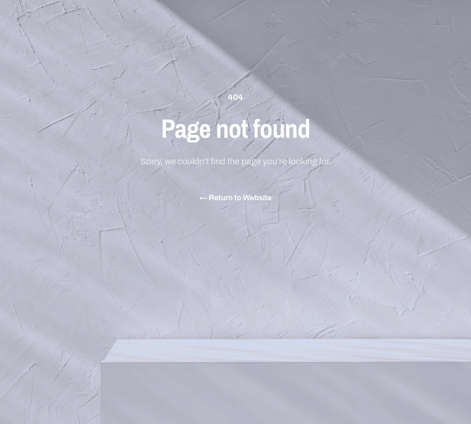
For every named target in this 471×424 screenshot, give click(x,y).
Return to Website (236, 197)
